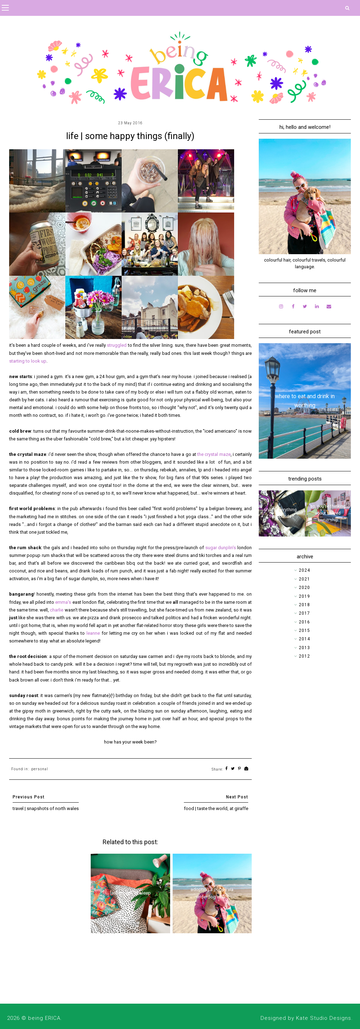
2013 (304, 647)
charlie (57, 610)
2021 (304, 579)
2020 (304, 587)
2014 (304, 638)
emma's (63, 602)
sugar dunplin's (220, 547)
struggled (117, 345)
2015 (304, 630)
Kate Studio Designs (323, 1018)
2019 (304, 596)
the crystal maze (214, 454)
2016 (304, 622)
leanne (94, 633)
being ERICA (44, 1018)
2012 (304, 656)
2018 (304, 604)
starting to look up (27, 361)
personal (39, 769)
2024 (304, 570)
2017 (304, 613)
